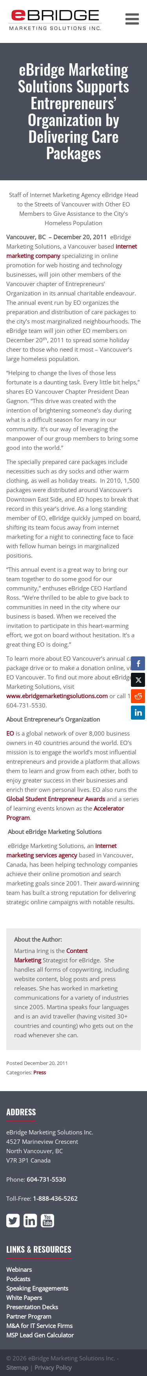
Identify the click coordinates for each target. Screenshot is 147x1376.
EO (10, 733)
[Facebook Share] (138, 663)
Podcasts (18, 1279)
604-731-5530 (46, 1179)
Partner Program (28, 1316)
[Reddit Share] (138, 696)
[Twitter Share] (138, 680)
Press (39, 1072)
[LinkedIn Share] (138, 713)
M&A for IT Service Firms (39, 1326)
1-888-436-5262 (55, 1198)
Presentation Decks (32, 1307)
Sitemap (17, 1367)
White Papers (24, 1297)
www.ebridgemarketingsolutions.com (57, 696)
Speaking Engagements (37, 1288)
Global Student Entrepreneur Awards (55, 799)
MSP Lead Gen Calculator (40, 1335)
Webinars (19, 1269)
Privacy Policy (53, 1367)
